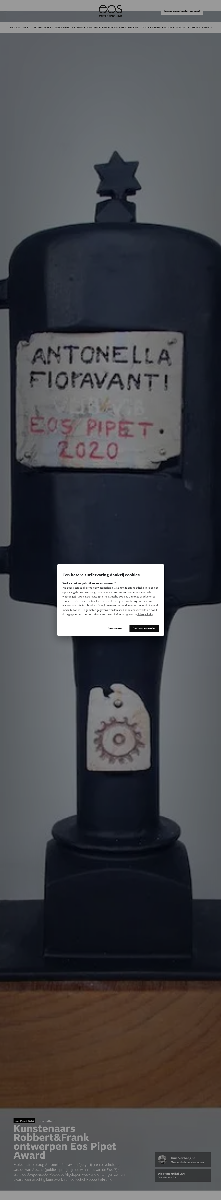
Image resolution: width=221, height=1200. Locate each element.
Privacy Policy (145, 614)
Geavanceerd (110, 628)
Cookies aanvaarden (142, 628)
